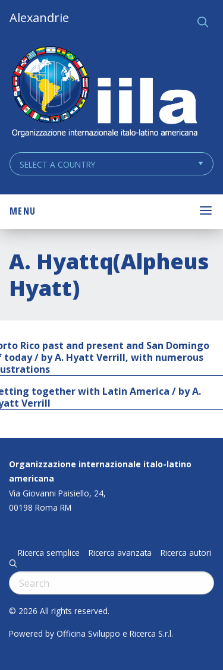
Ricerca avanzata (120, 553)
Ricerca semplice (49, 553)
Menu (23, 211)
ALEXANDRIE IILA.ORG (104, 93)
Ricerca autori (186, 553)
